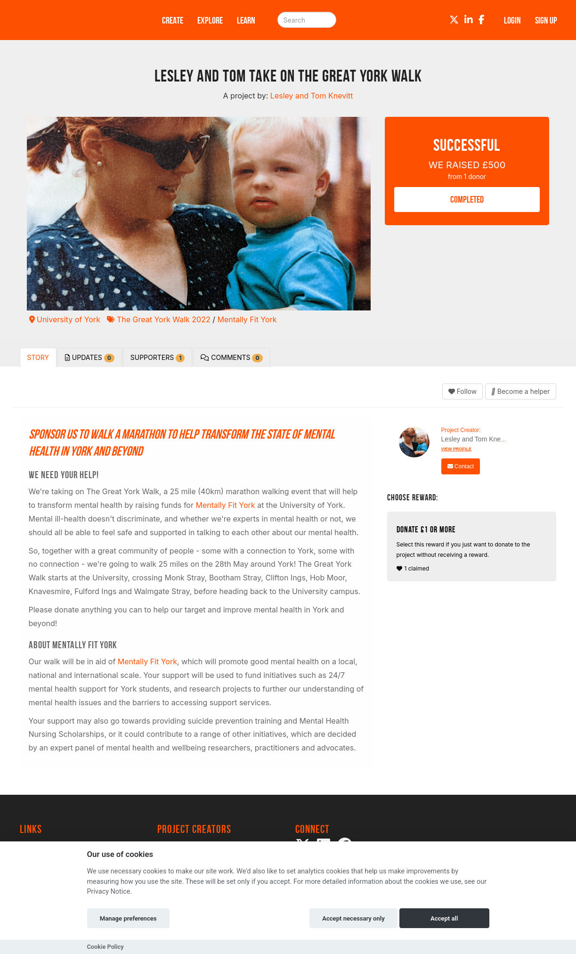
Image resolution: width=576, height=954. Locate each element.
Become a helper (520, 391)
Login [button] (512, 20)
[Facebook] (481, 20)
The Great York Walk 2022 (158, 319)
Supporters (157, 357)
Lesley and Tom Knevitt (475, 439)
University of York (64, 319)
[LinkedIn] (469, 20)
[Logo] (79, 20)
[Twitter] (454, 20)
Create (172, 20)
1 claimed (473, 548)
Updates (89, 357)
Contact (460, 466)
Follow (462, 391)
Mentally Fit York (246, 319)
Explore (210, 20)
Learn (246, 20)
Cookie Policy (105, 946)
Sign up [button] (546, 20)
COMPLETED (467, 199)
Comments (231, 357)
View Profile (456, 449)
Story (38, 357)
